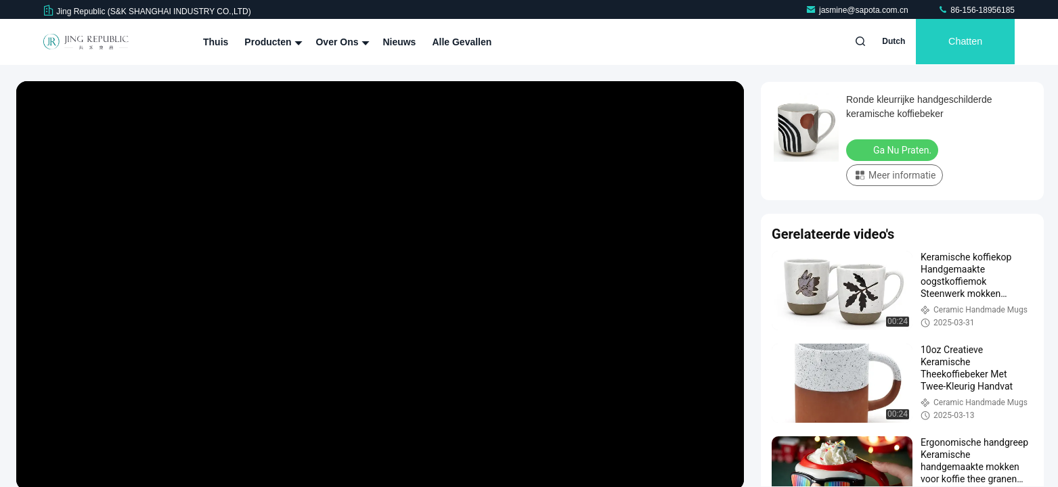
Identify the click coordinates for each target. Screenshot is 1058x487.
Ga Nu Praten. (893, 149)
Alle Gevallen (461, 42)
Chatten (963, 42)
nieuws (399, 42)
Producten (271, 42)
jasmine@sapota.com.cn (858, 10)
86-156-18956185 (976, 10)
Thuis (215, 42)
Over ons (340, 42)
